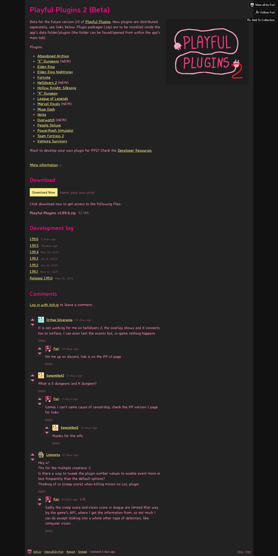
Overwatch (46, 119)
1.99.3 (34, 258)
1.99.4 (34, 251)
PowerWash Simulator (55, 130)
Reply (42, 340)
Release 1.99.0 (41, 278)
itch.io (37, 551)
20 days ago (83, 320)
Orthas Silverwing (59, 320)
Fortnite (43, 77)
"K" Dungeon (47, 93)
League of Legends (52, 98)
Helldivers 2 (47, 82)
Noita (41, 114)
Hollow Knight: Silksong (56, 87)
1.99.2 (34, 265)
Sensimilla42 (55, 375)
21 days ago (74, 375)
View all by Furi (53, 551)
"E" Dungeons (48, 61)
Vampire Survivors (52, 141)
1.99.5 (34, 245)
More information (46, 164)
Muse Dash (46, 109)
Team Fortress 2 (50, 135)
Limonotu (53, 455)
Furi (56, 349)
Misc (241, 551)
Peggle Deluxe (49, 125)
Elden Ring (46, 66)
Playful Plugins (98, 21)
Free (248, 551)
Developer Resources (135, 150)
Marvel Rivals (48, 103)
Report (71, 551)
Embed (82, 551)
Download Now (43, 192)
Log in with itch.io (44, 304)
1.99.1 (34, 271)
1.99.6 (34, 238)
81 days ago (70, 455)
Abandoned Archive (53, 56)
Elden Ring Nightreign (55, 71)
